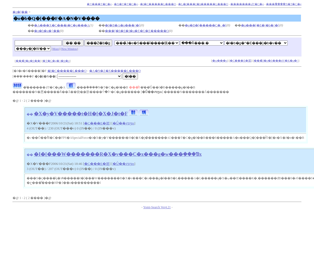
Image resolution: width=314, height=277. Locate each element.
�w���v (219, 60)
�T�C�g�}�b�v (56, 60)
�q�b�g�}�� (47, 31)
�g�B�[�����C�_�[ (205, 25)
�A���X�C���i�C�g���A (61, 25)
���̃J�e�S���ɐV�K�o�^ (276, 60)
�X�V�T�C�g (126, 4)
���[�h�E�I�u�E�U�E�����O (137, 31)
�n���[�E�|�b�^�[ (260, 25)
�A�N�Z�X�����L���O (115, 71)
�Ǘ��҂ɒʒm (123, 123)
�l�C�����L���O (158, 4)
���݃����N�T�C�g (283, 4)
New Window (69, 48)
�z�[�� (20, 12)
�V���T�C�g (99, 4)
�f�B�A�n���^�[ (122, 25)
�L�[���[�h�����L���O (203, 4)
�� (30, 114)
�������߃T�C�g (247, 4)
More (56, 48)
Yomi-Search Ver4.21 (157, 207)
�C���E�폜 (240, 60)
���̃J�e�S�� (28, 60)
